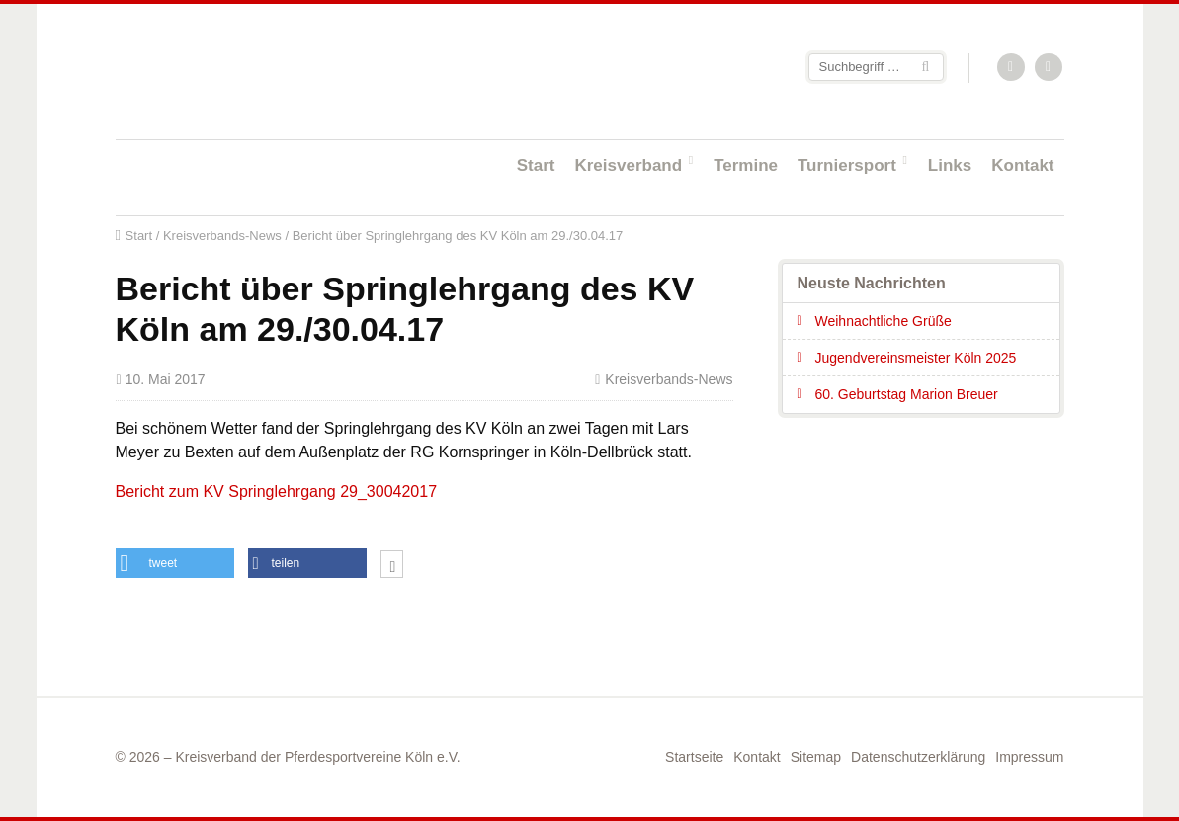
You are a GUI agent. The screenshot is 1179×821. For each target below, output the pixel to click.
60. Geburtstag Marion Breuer (906, 394)
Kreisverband (628, 165)
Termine (746, 165)
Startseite (244, 71)
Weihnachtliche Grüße (883, 321)
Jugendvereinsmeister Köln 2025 (916, 358)
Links (949, 165)
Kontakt (1022, 165)
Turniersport (847, 165)
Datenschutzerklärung (918, 757)
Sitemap (816, 757)
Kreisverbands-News (222, 235)
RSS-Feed (1012, 68)
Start (536, 165)
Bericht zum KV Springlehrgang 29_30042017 (277, 491)
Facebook (1049, 68)
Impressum (1029, 757)
